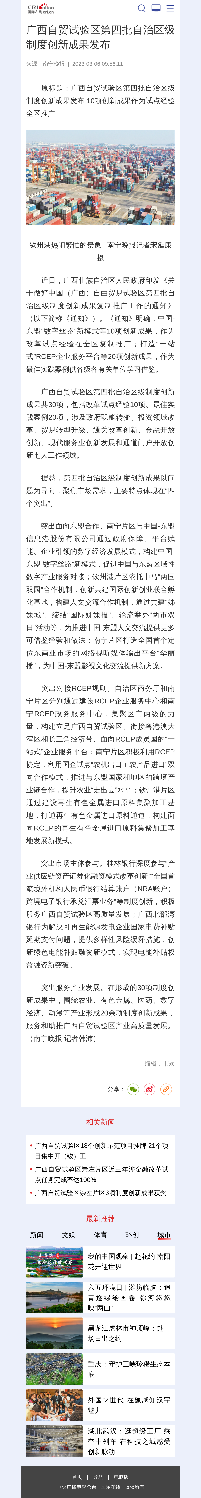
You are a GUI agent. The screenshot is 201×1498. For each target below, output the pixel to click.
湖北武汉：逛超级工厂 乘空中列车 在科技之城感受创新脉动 (129, 1441)
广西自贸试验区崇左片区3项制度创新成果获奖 (101, 1192)
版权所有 (134, 1487)
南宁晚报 (54, 64)
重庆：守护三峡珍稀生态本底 (129, 1369)
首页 (77, 1477)
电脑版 (121, 1477)
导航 (98, 1477)
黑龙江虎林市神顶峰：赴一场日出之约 (129, 1333)
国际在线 (41, 8)
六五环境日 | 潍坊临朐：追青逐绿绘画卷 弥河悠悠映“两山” (129, 1298)
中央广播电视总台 (77, 1487)
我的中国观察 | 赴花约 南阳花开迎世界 (129, 1261)
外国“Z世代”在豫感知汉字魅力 (129, 1405)
